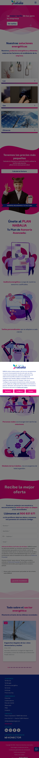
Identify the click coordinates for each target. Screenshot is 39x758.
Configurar (19, 391)
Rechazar (8, 391)
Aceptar (31, 391)
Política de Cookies (22, 387)
